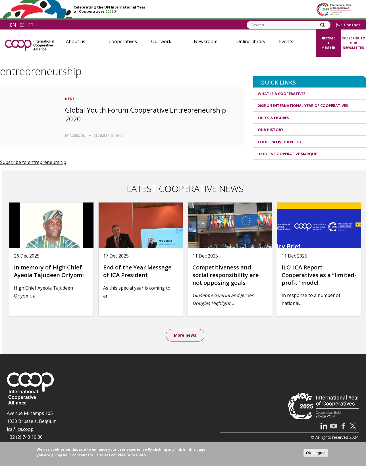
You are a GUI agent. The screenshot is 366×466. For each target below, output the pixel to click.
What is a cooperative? (281, 93)
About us (75, 41)
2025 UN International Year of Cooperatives (303, 105)
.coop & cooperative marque (287, 153)
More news (185, 335)
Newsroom (205, 41)
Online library (250, 41)
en (13, 25)
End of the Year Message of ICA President (137, 271)
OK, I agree (316, 453)
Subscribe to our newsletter (353, 43)
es (22, 25)
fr (30, 25)
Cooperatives (123, 41)
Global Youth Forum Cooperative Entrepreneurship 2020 (145, 114)
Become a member (328, 43)
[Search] (322, 25)
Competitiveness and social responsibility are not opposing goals (225, 274)
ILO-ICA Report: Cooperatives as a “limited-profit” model (319, 274)
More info (137, 454)
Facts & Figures (273, 117)
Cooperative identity (279, 141)
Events (286, 41)
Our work (161, 41)
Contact (352, 25)
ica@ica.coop (20, 429)
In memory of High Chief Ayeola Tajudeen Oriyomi (49, 271)
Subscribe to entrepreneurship (33, 162)
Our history (270, 129)
